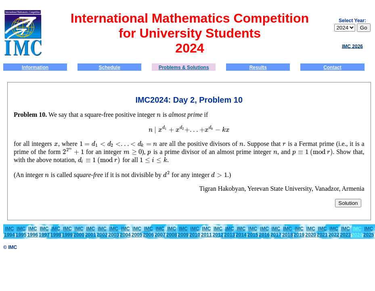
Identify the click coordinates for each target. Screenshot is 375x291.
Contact (332, 67)
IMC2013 (229, 232)
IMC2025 (368, 232)
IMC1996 (32, 232)
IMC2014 (241, 232)
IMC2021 (322, 232)
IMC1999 (67, 232)
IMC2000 (78, 232)
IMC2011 (206, 232)
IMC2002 (102, 232)
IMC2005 (137, 232)
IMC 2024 (357, 232)
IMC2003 (113, 232)
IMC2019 (299, 232)
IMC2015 (252, 232)
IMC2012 (218, 232)
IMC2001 (90, 232)
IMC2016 (264, 232)
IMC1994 (9, 232)
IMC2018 (287, 232)
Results (258, 67)
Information (35, 67)
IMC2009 (183, 232)
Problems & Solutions (184, 67)
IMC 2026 (352, 46)
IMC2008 (171, 232)
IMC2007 (160, 232)
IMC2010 (194, 232)
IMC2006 (148, 232)
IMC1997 (44, 232)
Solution (348, 203)
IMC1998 (55, 232)
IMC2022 (334, 232)
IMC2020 (310, 232)
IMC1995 (21, 232)
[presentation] (159, 114)
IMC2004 (125, 232)
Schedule (109, 67)
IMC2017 (275, 232)
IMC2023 (345, 232)
